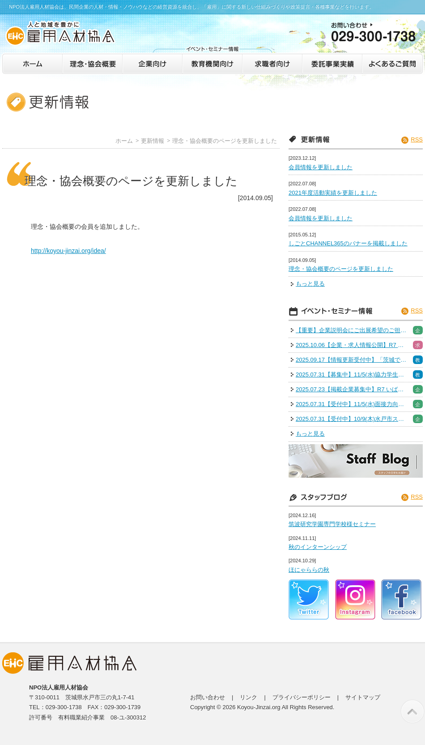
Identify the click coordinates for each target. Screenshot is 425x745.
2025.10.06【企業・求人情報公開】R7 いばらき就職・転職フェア (352, 345)
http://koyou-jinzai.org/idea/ (68, 250)
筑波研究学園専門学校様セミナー (332, 524)
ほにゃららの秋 (309, 569)
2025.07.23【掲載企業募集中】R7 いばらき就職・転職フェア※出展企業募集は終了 (352, 389)
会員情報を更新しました (321, 167)
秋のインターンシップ (318, 547)
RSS (417, 139)
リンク (248, 697)
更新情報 (152, 140)
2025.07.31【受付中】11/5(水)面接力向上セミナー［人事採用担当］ (352, 404)
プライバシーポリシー (301, 697)
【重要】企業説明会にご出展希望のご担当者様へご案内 (352, 330)
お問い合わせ (207, 697)
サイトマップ (362, 697)
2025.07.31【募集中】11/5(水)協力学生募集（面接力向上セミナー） (352, 374)
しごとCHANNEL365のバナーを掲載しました (348, 243)
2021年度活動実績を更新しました (333, 192)
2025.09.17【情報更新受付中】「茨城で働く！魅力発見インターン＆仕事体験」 (352, 359)
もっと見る (310, 283)
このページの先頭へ (412, 711)
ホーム (124, 140)
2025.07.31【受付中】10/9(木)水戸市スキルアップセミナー (352, 418)
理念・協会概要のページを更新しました (224, 140)
